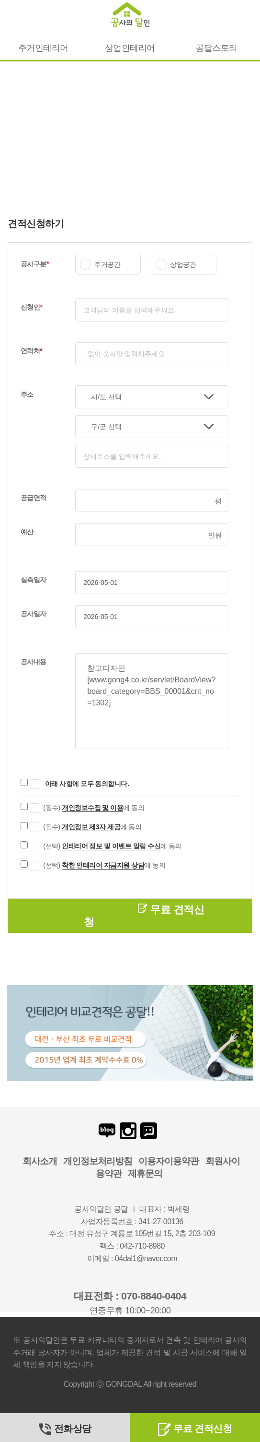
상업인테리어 (130, 48)
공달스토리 (216, 48)
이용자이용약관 (168, 1161)
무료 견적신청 (144, 916)
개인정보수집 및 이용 (92, 807)
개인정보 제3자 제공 (91, 827)
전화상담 (65, 1428)
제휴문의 (145, 1173)
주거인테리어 (43, 48)
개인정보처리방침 (97, 1161)
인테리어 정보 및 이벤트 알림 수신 (111, 846)
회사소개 (40, 1161)
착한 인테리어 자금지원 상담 (103, 865)
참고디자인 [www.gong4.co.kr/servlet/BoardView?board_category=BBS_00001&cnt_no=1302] (151, 701)
